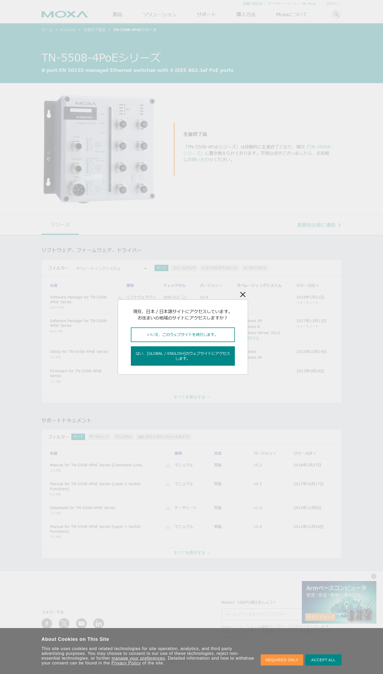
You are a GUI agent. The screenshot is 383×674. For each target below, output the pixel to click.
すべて (161, 267)
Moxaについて (291, 14)
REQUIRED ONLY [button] (281, 660)
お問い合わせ (252, 3)
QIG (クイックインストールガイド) (163, 436)
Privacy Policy (126, 663)
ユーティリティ (255, 267)
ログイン (333, 3)
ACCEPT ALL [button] (323, 660)
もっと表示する (248, 338)
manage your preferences (138, 658)
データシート (99, 436)
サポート (206, 14)
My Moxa (309, 3)
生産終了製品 (94, 29)
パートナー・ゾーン (282, 3)
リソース (60, 224)
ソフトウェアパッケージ (219, 267)
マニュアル (123, 436)
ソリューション (159, 14)
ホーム (47, 29)
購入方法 (246, 14)
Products (68, 29)
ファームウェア (184, 267)
